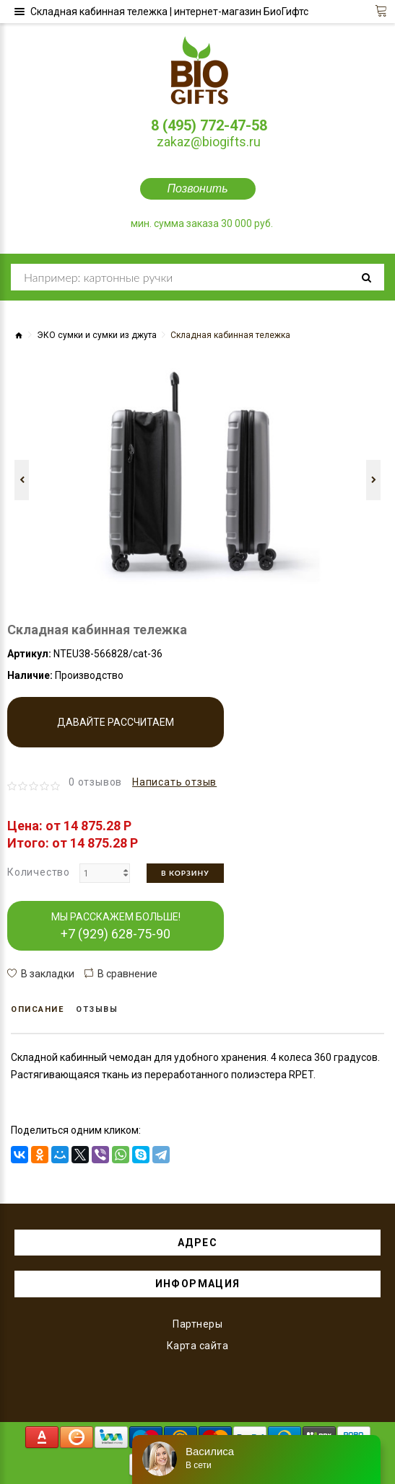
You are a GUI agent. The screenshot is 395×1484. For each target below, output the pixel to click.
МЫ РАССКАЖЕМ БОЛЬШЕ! (116, 926)
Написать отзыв (174, 782)
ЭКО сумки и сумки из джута (97, 335)
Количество (38, 872)
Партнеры (197, 1324)
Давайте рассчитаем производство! (115, 731)
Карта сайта (198, 1345)
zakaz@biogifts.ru (209, 141)
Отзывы (97, 1009)
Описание (37, 1009)
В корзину (185, 872)
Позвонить (197, 188)
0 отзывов (95, 782)
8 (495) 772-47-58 (209, 125)
